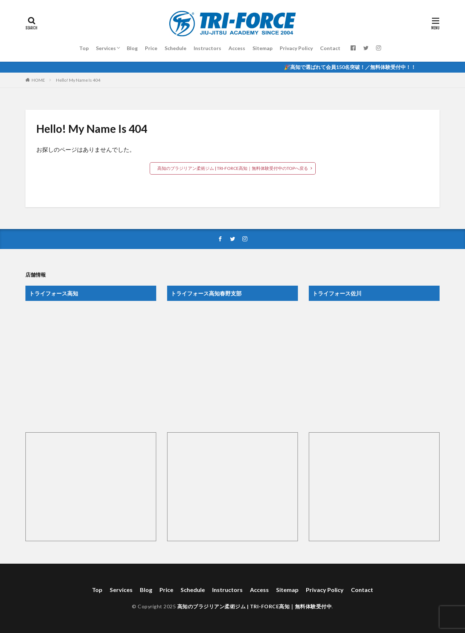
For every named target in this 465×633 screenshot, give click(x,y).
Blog (132, 48)
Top (84, 48)
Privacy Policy (296, 48)
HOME (38, 80)
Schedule (175, 48)
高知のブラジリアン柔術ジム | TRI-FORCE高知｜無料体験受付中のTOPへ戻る (232, 168)
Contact (330, 48)
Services (106, 48)
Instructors (207, 48)
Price (151, 48)
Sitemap (262, 48)
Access (237, 48)
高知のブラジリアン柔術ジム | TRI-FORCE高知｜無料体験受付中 (254, 606)
